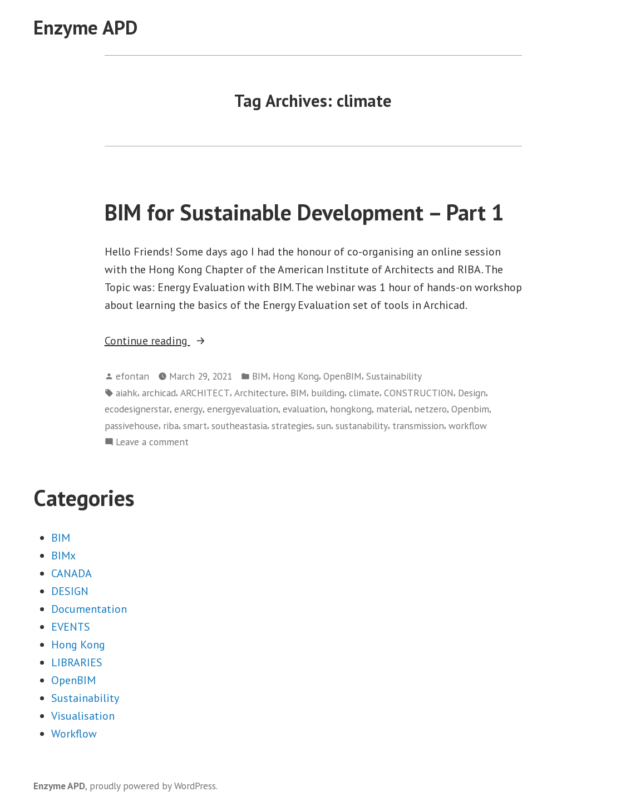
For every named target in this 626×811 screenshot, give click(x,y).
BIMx (63, 555)
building (327, 392)
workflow (467, 425)
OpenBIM (342, 376)
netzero (431, 408)
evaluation (304, 408)
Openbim (470, 408)
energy (188, 408)
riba (171, 425)
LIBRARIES (76, 662)
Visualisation (83, 716)
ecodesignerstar (137, 408)
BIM (260, 376)
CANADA (71, 573)
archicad (159, 392)
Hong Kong (296, 376)
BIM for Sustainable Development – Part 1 (304, 212)
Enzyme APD (85, 27)
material (393, 408)
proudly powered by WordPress (153, 785)
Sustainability (394, 376)
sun (324, 425)
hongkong (351, 408)
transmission (418, 425)
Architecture (260, 392)
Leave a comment (152, 442)
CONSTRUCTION (419, 392)
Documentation (89, 609)
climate (364, 392)
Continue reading (180, 341)
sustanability (362, 425)
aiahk (126, 392)
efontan (132, 376)
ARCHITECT (205, 392)
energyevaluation (242, 408)
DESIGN (69, 591)
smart (195, 425)
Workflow (74, 733)
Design (472, 392)
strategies (292, 425)
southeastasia (239, 425)
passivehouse (132, 425)
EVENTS (70, 627)
